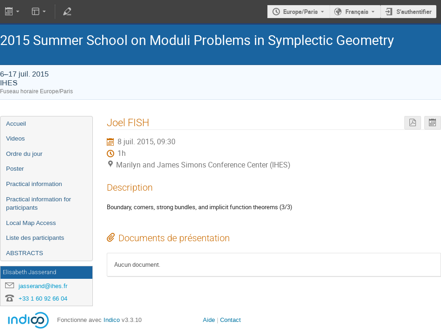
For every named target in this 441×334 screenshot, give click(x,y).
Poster (15, 168)
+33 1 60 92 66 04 (43, 298)
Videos (15, 138)
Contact (230, 320)
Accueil (16, 123)
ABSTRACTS (24, 253)
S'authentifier (414, 11)
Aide (209, 320)
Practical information (34, 183)
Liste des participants (35, 237)
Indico (112, 320)
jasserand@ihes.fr (43, 286)
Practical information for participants (38, 204)
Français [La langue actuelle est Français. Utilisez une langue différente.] (357, 11)
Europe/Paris (300, 11)
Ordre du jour (24, 153)
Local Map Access (31, 222)
